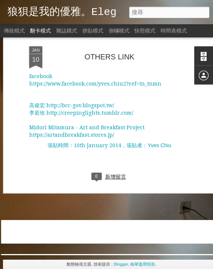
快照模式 (144, 31)
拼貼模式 (92, 31)
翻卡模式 (40, 31)
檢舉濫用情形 (142, 264)
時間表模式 (174, 31)
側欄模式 (119, 31)
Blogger (121, 264)
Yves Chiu (159, 113)
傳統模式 (14, 31)
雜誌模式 (66, 31)
